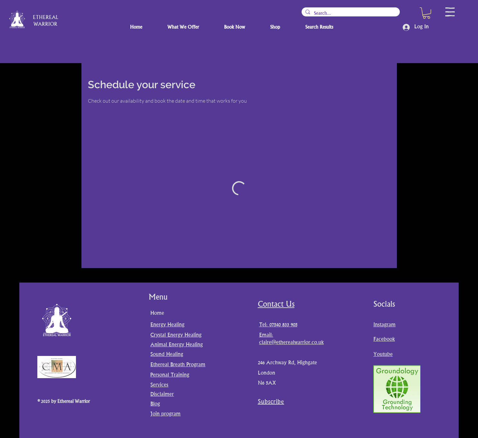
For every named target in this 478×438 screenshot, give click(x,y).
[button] (426, 13)
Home (157, 313)
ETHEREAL (45, 18)
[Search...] (350, 13)
